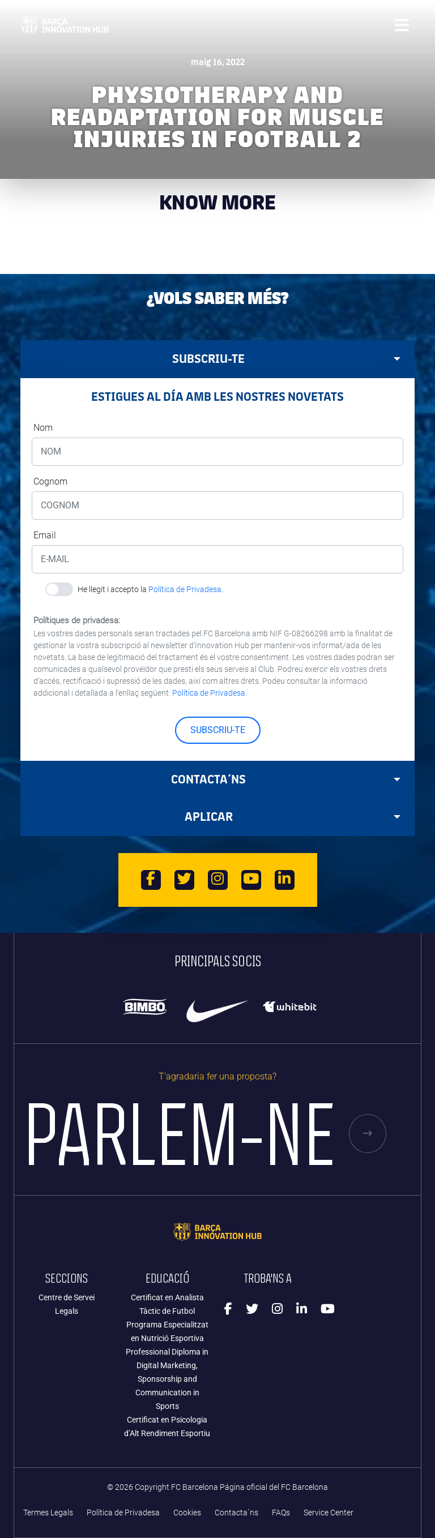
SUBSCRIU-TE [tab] (286, 358)
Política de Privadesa (123, 1513)
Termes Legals (48, 1513)
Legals (66, 1311)
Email (44, 535)
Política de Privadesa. (185, 589)
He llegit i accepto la (150, 589)
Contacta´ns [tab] (285, 779)
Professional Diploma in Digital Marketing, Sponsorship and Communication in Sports (167, 1379)
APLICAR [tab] (293, 816)
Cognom (50, 481)
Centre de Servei (67, 1297)
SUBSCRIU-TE (217, 730)
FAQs (281, 1513)
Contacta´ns (236, 1513)
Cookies (187, 1513)
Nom (43, 427)
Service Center (328, 1513)
